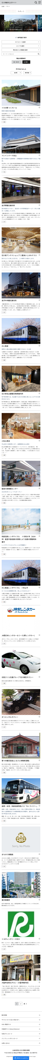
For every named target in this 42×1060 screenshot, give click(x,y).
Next (38, 23)
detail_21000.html (21, 201)
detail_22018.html (21, 890)
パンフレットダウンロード (10, 1038)
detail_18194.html (21, 582)
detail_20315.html (21, 533)
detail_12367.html (21, 709)
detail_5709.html (21, 754)
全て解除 (26, 62)
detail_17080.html (21, 976)
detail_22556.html (21, 151)
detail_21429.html (21, 102)
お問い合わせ (6, 1043)
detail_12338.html (21, 931)
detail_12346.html (21, 627)
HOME (3, 6)
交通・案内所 (16, 62)
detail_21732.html (21, 294)
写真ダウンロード (7, 1034)
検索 (38, 54)
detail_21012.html (21, 340)
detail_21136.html (21, 801)
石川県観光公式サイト (9, 2)
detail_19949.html (21, 668)
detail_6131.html (21, 483)
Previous (4, 23)
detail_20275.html (21, 848)
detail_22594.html (21, 248)
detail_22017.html (21, 388)
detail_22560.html (21, 435)
